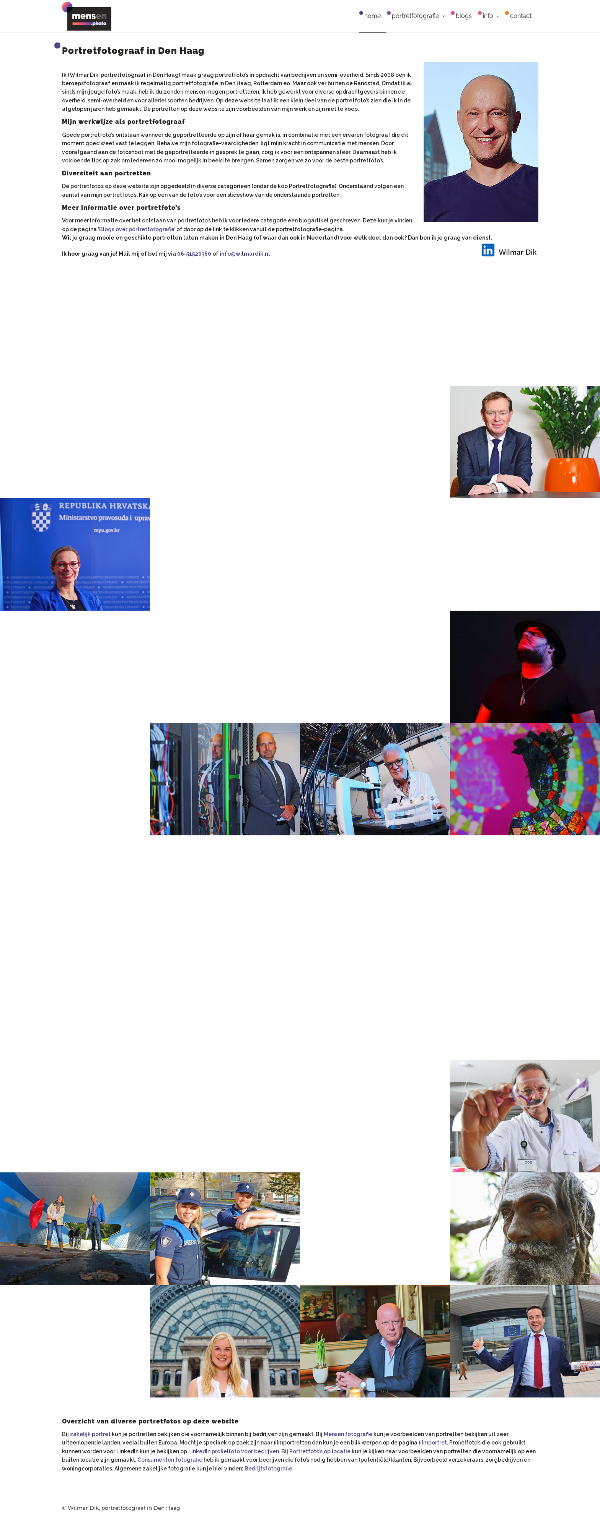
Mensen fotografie (348, 1434)
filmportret (433, 1443)
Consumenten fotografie (169, 1460)
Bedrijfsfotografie (268, 1469)
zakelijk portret (90, 1434)
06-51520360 (194, 254)
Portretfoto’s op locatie (320, 1451)
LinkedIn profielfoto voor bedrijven (233, 1451)
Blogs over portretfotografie (136, 229)
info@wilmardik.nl (245, 254)
